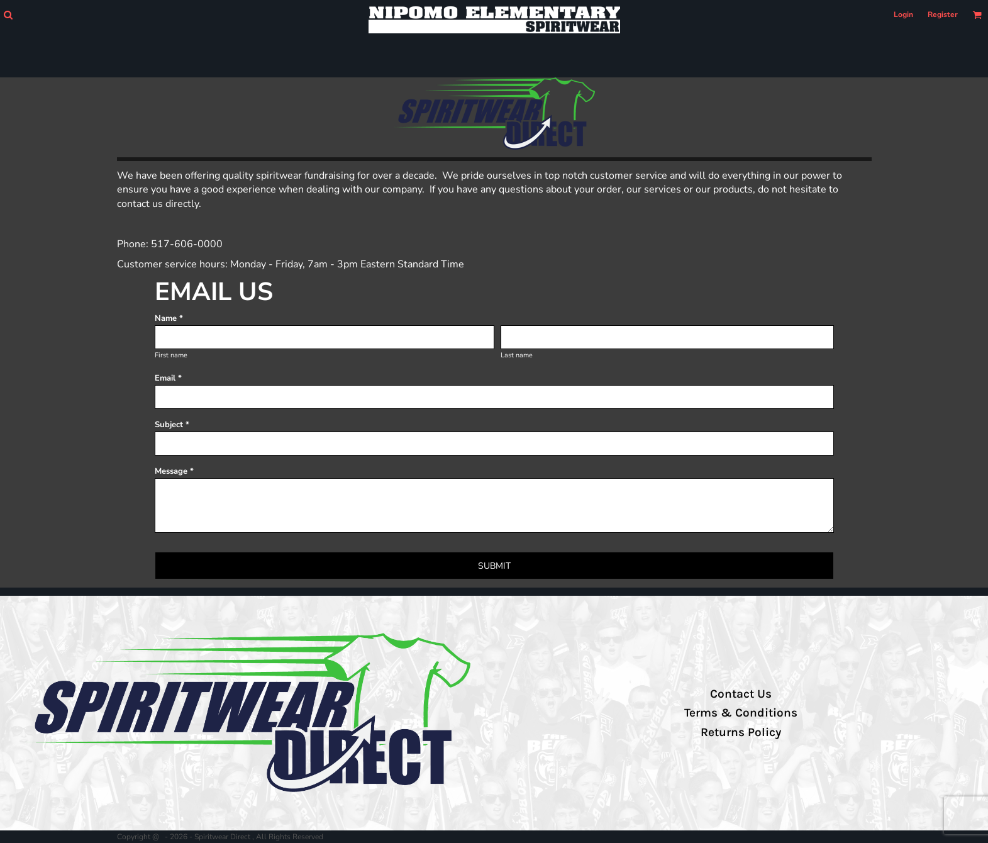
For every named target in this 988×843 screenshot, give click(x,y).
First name (171, 355)
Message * (174, 471)
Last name (517, 355)
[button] (8, 15)
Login (903, 14)
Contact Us (741, 694)
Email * (168, 378)
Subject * (172, 424)
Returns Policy (741, 732)
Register (943, 14)
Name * (169, 318)
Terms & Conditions (740, 713)
